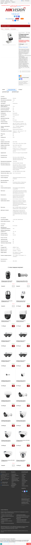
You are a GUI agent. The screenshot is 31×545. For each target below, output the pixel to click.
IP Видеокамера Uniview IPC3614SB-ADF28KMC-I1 (6, 441)
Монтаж (17, 18)
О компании (3, 0)
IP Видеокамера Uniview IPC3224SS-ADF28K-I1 (21, 341)
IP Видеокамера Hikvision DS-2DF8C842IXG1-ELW (6, 301)
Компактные (25, 83)
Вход (22, 0)
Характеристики (11, 89)
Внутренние (21, 83)
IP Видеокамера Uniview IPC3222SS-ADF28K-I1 (21, 361)
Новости (5, 3)
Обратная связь (24, 480)
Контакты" (19, 6)
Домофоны (13, 476)
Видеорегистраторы (15, 475)
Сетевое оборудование (15, 480)
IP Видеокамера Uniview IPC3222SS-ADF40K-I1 (6, 361)
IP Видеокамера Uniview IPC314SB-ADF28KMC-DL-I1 (23, 441)
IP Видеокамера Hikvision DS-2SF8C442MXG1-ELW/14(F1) (6, 281)
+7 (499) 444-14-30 (15, 13)
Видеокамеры (21, 82)
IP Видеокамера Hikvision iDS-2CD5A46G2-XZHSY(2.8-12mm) (22, 281)
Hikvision (25, 82)
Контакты (23, 479)
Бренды (2, 3)
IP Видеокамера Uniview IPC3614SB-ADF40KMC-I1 (21, 421)
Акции (22, 18)
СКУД (12, 481)
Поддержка (24, 481)
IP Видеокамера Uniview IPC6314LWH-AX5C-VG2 (21, 301)
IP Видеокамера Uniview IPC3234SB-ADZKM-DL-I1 (6, 401)
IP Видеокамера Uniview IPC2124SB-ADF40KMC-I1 (21, 401)
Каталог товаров (6, 25)
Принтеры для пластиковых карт (6, 514)
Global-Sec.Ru (22, 511)
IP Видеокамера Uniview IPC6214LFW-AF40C (6, 321)
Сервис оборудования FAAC (21, 520)
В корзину (26, 71)
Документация (5, 91)
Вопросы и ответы (25, 485)
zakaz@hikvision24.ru (10, 18)
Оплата (11, 0)
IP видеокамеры (25, 81)
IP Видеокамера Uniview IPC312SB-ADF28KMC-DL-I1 (8, 461)
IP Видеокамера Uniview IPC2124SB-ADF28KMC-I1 (6, 421)
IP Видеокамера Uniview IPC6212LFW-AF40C (21, 321)
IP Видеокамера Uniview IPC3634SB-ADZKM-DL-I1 (21, 381)
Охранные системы (15, 479)
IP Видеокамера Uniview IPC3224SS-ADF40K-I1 (6, 341)
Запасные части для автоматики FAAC (23, 522)
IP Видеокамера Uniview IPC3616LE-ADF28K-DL (21, 461)
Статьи (23, 484)
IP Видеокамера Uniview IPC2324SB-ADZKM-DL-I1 (6, 381)
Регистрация (27, 0)
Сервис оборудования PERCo (21, 519)
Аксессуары (14, 483)
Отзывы (20, 89)
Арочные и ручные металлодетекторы (7, 523)
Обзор (3, 89)
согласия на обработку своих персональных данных (25, 502)
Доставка (7, 0)
